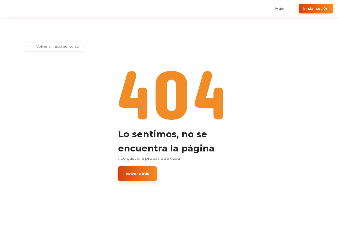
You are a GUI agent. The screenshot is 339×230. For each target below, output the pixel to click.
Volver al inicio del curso (54, 46)
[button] (137, 173)
